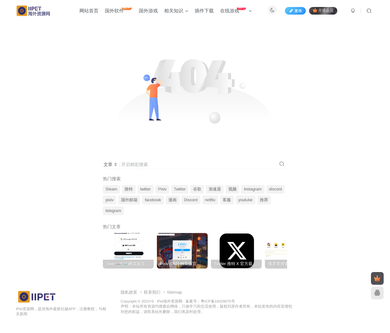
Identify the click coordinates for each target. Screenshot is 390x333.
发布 (295, 11)
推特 (128, 189)
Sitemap (174, 292)
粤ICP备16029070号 (218, 301)
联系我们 (152, 292)
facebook (153, 200)
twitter (145, 189)
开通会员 (323, 10)
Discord (191, 200)
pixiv (110, 200)
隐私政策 (129, 292)
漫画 (172, 200)
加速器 (215, 189)
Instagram (253, 189)
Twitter (180, 189)
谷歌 (197, 189)
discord (275, 189)
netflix (210, 200)
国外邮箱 (129, 200)
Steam (111, 189)
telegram (113, 211)
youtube (245, 200)
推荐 (264, 200)
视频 (232, 189)
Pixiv (162, 189)
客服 (227, 200)
